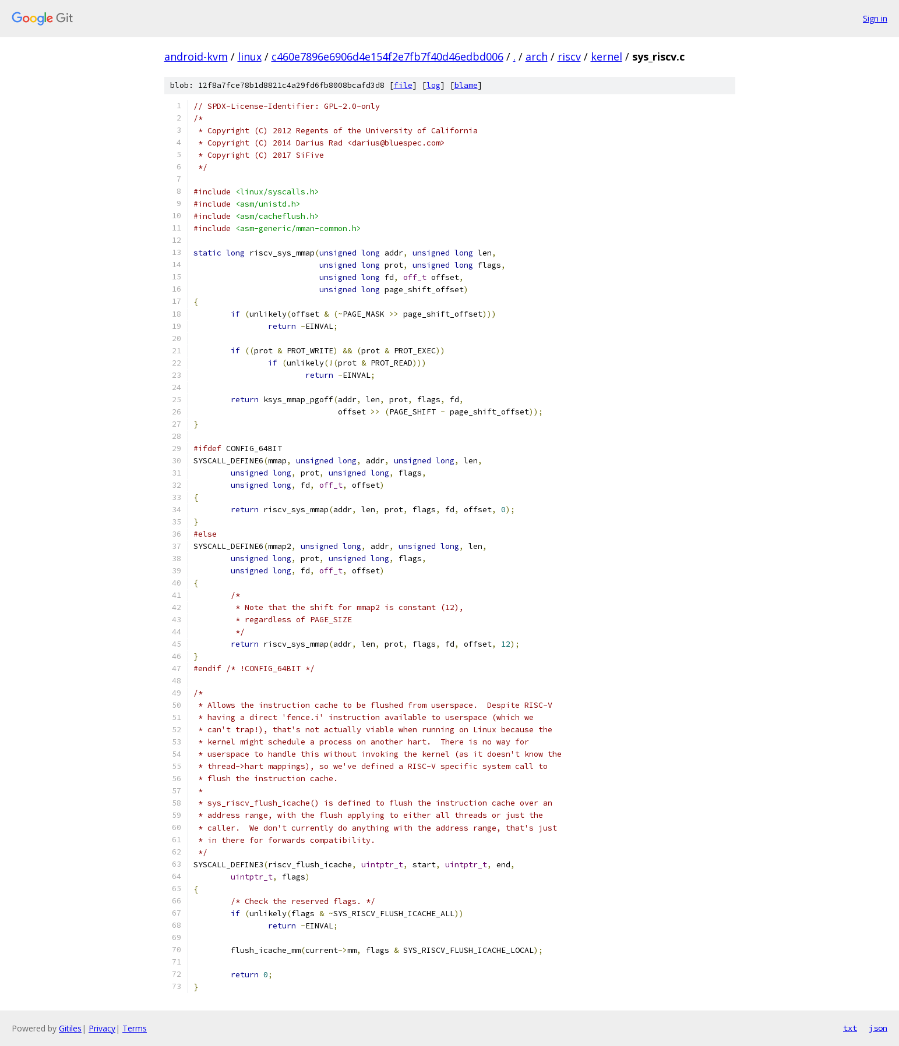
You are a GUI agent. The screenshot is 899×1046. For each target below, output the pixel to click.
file (403, 85)
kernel (606, 56)
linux (250, 56)
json (878, 1028)
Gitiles (70, 1028)
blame (466, 85)
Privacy (102, 1028)
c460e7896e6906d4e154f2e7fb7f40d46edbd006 (387, 56)
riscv (569, 56)
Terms (134, 1028)
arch (537, 56)
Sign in (875, 18)
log (433, 85)
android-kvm (196, 56)
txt (850, 1028)
